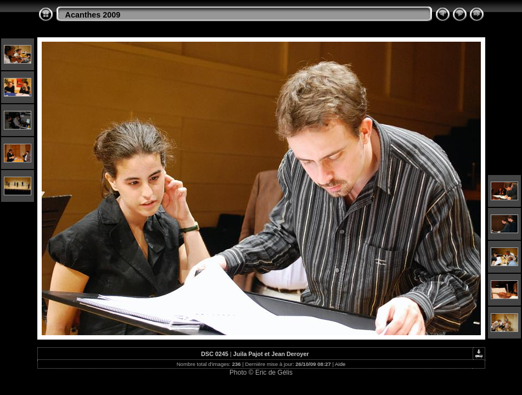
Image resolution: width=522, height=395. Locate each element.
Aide (340, 364)
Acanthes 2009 (93, 14)
